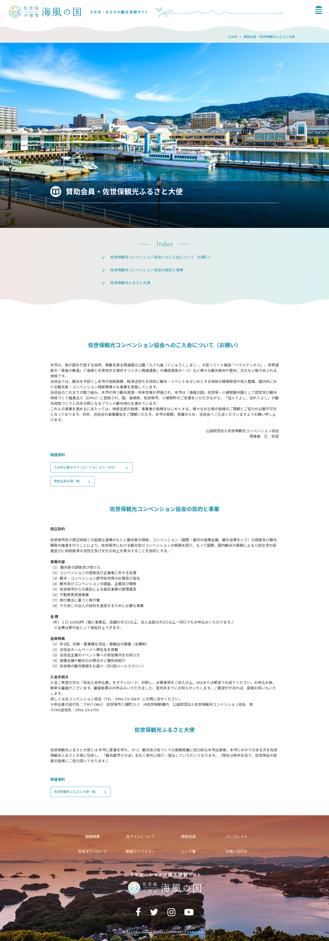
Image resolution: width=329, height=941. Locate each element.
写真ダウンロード (92, 851)
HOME (233, 37)
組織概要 (92, 836)
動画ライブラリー (140, 851)
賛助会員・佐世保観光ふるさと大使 (269, 37)
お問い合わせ (236, 851)
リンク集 (188, 851)
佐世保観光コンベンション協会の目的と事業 (146, 270)
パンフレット (237, 836)
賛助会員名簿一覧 (67, 481)
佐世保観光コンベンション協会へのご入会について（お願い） (161, 257)
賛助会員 (188, 836)
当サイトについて (140, 836)
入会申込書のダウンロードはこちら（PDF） (85, 467)
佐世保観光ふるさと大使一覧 (75, 792)
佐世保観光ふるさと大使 (130, 282)
